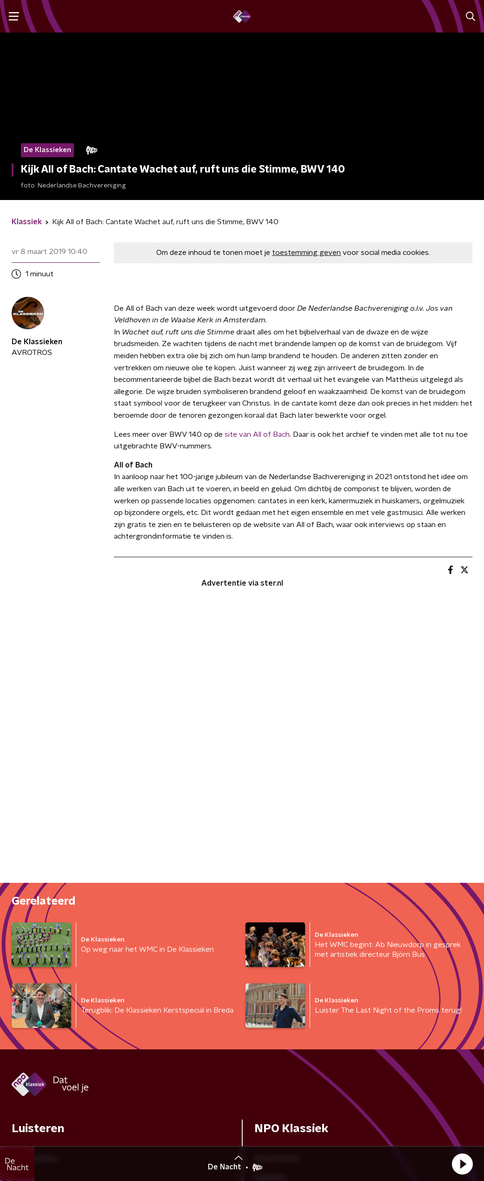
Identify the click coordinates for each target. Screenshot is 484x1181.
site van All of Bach (257, 434)
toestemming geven (306, 252)
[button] (462, 1164)
